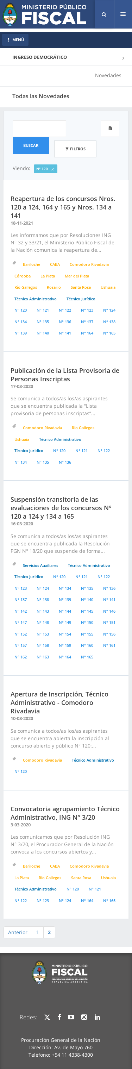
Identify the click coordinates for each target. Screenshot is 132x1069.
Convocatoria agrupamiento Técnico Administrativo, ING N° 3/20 (65, 813)
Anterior (17, 932)
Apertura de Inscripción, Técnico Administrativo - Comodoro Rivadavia (59, 702)
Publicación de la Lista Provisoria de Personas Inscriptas (65, 374)
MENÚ (15, 39)
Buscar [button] (30, 145)
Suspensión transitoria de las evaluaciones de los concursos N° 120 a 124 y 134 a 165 (61, 507)
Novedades (108, 75)
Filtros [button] (75, 148)
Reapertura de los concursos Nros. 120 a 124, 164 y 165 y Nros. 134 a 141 (63, 207)
